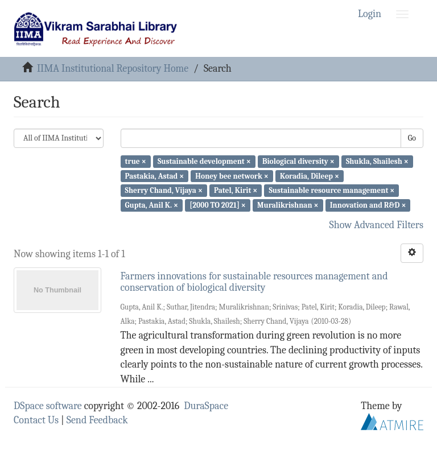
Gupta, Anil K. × (151, 205)
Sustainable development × (204, 161)
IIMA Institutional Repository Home (112, 69)
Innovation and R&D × (368, 205)
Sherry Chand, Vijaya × (164, 190)
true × (135, 161)
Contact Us (36, 420)
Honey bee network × (232, 175)
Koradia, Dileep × (309, 175)
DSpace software (48, 406)
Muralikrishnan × (288, 205)
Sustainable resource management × (331, 190)
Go (412, 138)
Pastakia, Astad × (154, 175)
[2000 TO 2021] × (217, 205)
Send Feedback (97, 420)
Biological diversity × (298, 161)
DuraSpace (206, 406)
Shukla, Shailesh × (377, 161)
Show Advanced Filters (376, 225)
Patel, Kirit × (235, 190)
